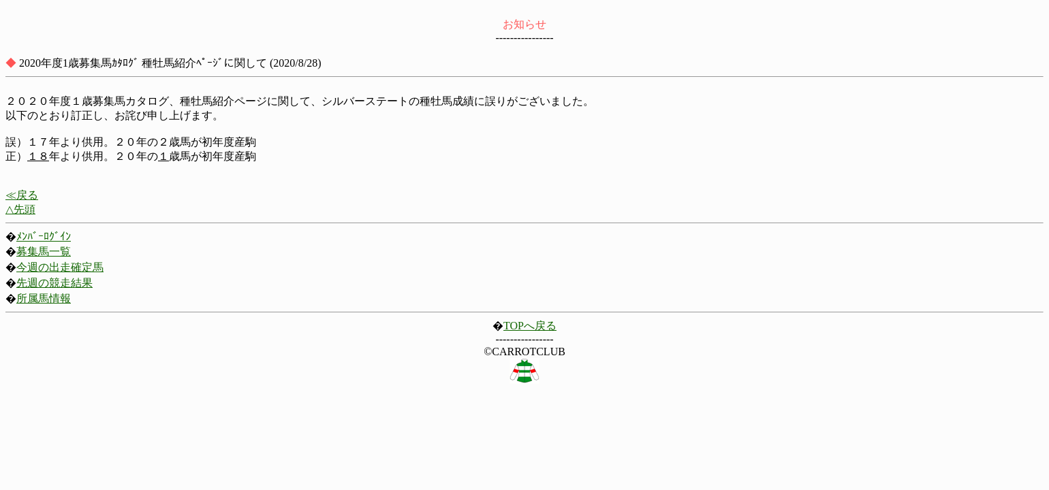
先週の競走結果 (54, 283)
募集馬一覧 (43, 251)
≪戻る (21, 195)
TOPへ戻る (530, 325)
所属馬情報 (43, 298)
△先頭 (20, 209)
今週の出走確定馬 (60, 267)
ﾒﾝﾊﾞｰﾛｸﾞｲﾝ (43, 236)
